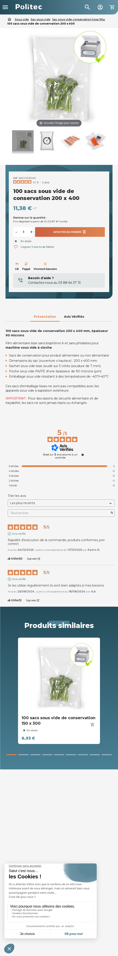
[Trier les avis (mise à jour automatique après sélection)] (61, 503)
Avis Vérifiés (74, 317)
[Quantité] (23, 232)
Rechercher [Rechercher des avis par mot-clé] (59, 513)
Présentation (45, 317)
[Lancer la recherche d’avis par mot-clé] (112, 513)
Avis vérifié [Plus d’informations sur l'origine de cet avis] (18, 533)
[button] (12, 754)
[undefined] (82, 455)
